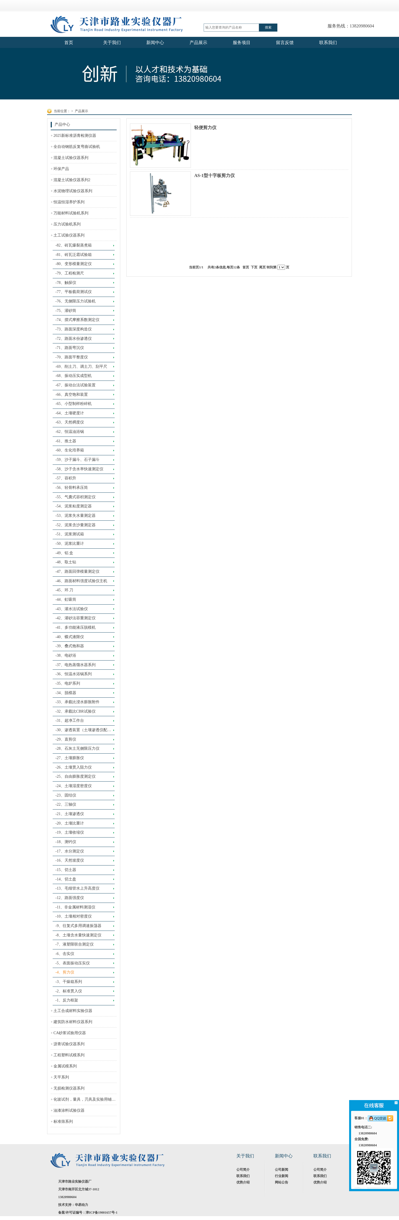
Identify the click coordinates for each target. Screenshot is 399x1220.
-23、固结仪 (65, 795)
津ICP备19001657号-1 (101, 1212)
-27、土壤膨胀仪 (69, 758)
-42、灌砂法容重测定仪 (75, 618)
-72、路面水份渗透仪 (73, 339)
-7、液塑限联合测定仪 (74, 944)
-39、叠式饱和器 (69, 646)
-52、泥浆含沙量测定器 (75, 525)
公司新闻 (281, 1170)
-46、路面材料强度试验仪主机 (81, 581)
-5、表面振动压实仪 (72, 963)
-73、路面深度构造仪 (73, 329)
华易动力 (81, 1205)
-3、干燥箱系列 (68, 982)
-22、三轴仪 (65, 804)
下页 (254, 267)
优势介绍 (243, 1182)
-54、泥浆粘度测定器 (73, 506)
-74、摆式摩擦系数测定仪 (77, 320)
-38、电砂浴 (65, 655)
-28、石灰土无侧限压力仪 (77, 748)
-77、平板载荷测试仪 (73, 292)
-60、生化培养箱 (69, 450)
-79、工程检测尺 (69, 273)
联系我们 (243, 1176)
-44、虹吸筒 (65, 599)
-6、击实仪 (64, 954)
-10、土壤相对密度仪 (73, 916)
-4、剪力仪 (64, 972)
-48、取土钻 (65, 562)
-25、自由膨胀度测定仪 (75, 776)
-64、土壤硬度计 (69, 413)
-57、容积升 (65, 478)
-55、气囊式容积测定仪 (75, 497)
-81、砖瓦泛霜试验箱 (73, 255)
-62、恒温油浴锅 (69, 432)
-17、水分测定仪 (69, 851)
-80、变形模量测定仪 (73, 264)
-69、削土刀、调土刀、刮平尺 (81, 366)
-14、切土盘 (65, 879)
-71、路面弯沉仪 (69, 348)
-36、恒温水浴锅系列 (73, 674)
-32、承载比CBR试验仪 (75, 711)
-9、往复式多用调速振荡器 (78, 926)
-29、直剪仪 (65, 739)
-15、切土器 (65, 870)
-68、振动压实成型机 (73, 376)
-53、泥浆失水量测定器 (75, 515)
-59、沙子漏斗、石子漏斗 (77, 460)
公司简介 (243, 1170)
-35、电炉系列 (67, 683)
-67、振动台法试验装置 (75, 385)
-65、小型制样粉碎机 (73, 404)
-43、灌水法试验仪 (71, 609)
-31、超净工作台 (69, 720)
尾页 (262, 267)
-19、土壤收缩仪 (69, 832)
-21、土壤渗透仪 (69, 814)
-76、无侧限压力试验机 (75, 301)
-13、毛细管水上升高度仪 (77, 888)
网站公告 (281, 1182)
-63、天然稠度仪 (69, 422)
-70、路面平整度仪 (71, 357)
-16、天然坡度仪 (69, 860)
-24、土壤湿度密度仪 (73, 786)
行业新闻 (281, 1176)
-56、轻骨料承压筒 (71, 488)
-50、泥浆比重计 (69, 543)
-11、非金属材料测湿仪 (75, 907)
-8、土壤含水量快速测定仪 (78, 935)
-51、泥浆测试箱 (69, 534)
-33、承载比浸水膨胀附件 (77, 702)
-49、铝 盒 (64, 553)
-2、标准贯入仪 (68, 991)
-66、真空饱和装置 (71, 394)
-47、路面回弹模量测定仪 (77, 571)
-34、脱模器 (65, 693)
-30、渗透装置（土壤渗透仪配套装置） (83, 731)
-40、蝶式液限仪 (69, 637)
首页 (245, 267)
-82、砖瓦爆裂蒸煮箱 (73, 245)
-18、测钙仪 (65, 842)
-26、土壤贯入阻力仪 (73, 767)
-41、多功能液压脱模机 (75, 627)
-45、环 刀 (64, 590)
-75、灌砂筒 (65, 311)
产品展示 (81, 111)
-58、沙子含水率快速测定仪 (79, 469)
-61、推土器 (65, 441)
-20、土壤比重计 (69, 823)
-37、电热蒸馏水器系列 (75, 665)
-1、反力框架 (66, 1000)
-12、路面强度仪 (69, 898)
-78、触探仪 (65, 283)
